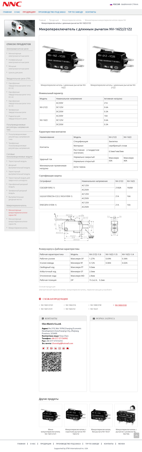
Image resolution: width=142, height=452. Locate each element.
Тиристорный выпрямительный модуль (19, 172)
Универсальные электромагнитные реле (19, 61)
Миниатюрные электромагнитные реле (19, 54)
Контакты (91, 12)
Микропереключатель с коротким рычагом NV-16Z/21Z (75, 431)
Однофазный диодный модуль (18, 185)
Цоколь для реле (16, 72)
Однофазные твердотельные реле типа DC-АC (20, 94)
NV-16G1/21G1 (47, 305)
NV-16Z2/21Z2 (121, 305)
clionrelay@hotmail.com (62, 343)
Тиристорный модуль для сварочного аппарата (19, 179)
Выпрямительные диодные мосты (16, 198)
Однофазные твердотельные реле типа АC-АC (20, 103)
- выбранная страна (125, 4)
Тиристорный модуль (18, 161)
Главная (7, 12)
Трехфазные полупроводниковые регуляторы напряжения (19, 145)
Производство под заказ (51, 12)
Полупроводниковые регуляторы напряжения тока (18, 127)
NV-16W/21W (95, 305)
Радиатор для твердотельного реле (18, 117)
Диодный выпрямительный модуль (19, 166)
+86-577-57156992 (59, 338)
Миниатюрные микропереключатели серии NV (105, 20)
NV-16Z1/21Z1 (47, 309)
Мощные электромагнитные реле (19, 67)
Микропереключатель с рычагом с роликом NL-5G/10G (126, 431)
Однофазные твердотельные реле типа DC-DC (20, 85)
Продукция (54, 20)
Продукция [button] (29, 12)
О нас (17, 12)
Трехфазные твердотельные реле (17, 111)
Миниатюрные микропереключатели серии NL (18, 221)
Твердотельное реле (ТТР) (18, 78)
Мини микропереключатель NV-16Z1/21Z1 (50, 431)
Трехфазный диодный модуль (18, 191)
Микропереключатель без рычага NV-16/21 (101, 430)
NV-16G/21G (71, 305)
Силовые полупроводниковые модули (19, 155)
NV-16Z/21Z (70, 309)
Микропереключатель (72, 20)
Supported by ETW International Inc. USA (71, 448)
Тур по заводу (75, 12)
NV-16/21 (94, 309)
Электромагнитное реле (18, 48)
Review (121, 444)
